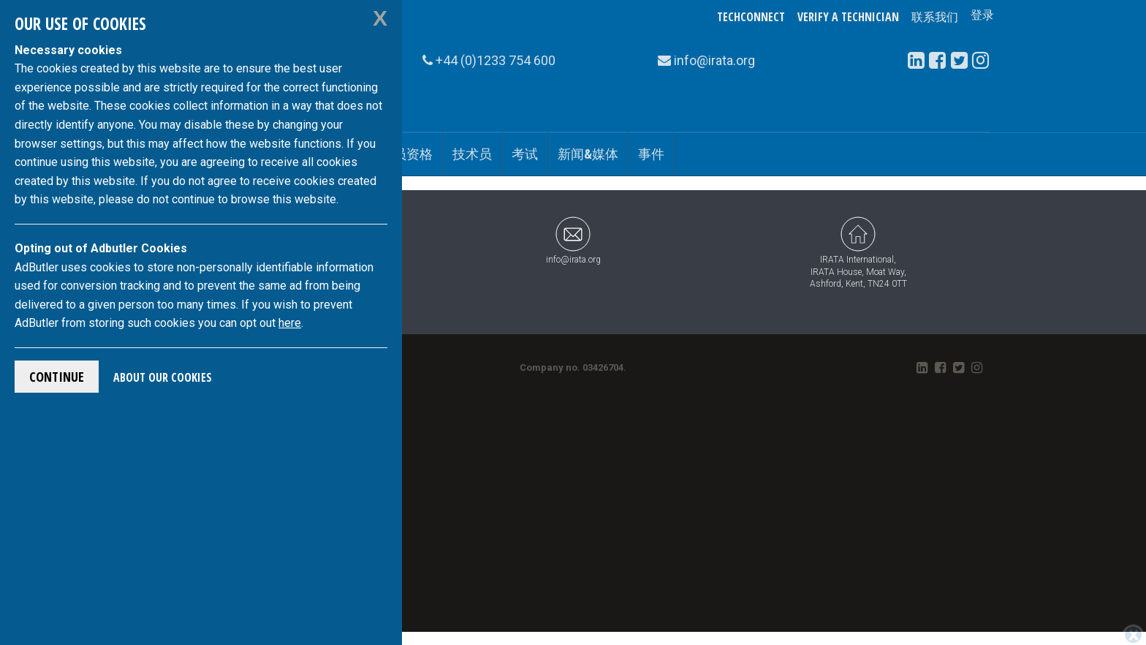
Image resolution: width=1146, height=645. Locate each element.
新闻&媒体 (588, 153)
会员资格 (406, 153)
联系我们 (934, 17)
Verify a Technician (848, 17)
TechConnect (751, 17)
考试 (525, 153)
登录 (982, 17)
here (289, 323)
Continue (56, 376)
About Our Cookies (162, 377)
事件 (651, 153)
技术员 (472, 153)
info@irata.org (573, 240)
